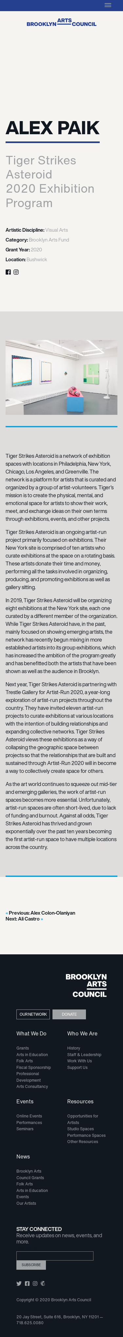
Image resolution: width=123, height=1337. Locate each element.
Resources (80, 1101)
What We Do (31, 1033)
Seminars (24, 1129)
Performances (29, 1122)
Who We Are (82, 1033)
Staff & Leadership (84, 1054)
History (73, 1048)
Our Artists (26, 1203)
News (23, 1157)
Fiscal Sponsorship (33, 1067)
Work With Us (79, 1061)
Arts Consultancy (32, 1086)
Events (24, 1101)
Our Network (33, 1014)
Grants (22, 1048)
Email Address (26, 1248)
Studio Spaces (80, 1129)
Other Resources (82, 1141)
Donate (69, 1014)
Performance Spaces (86, 1135)
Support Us (77, 1067)
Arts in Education (32, 1054)
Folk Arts (24, 1061)
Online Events (29, 1116)
